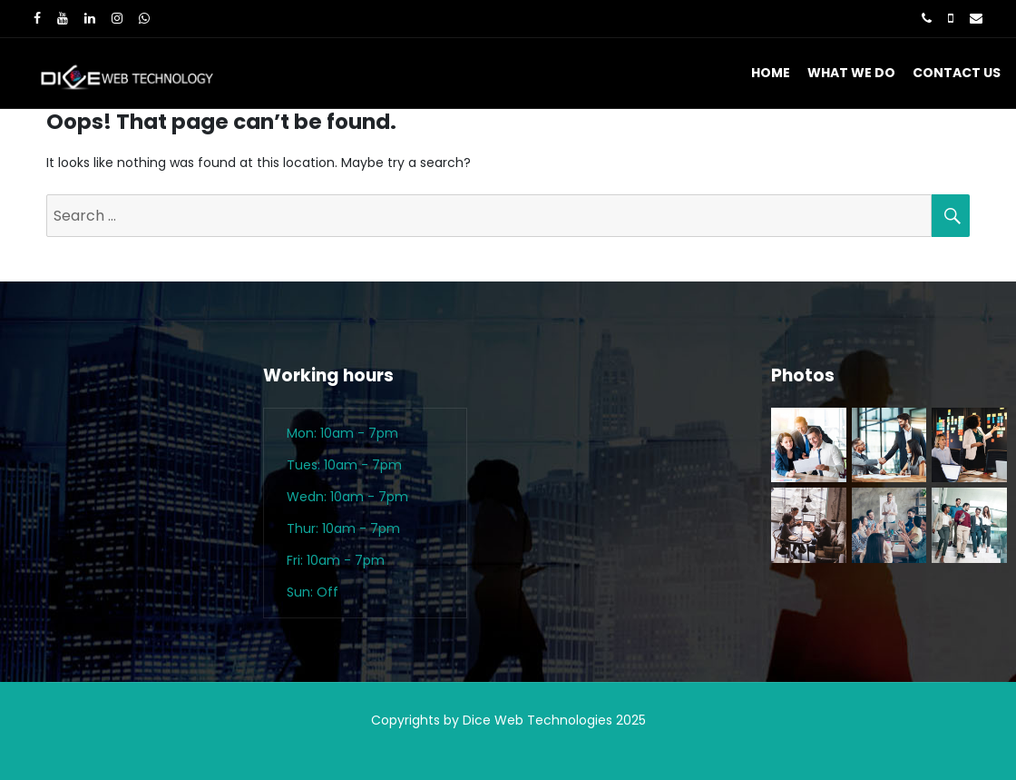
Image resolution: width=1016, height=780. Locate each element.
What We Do (851, 73)
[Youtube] (62, 18)
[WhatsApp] (144, 18)
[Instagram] (117, 18)
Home (770, 73)
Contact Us (957, 73)
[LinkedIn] (89, 18)
